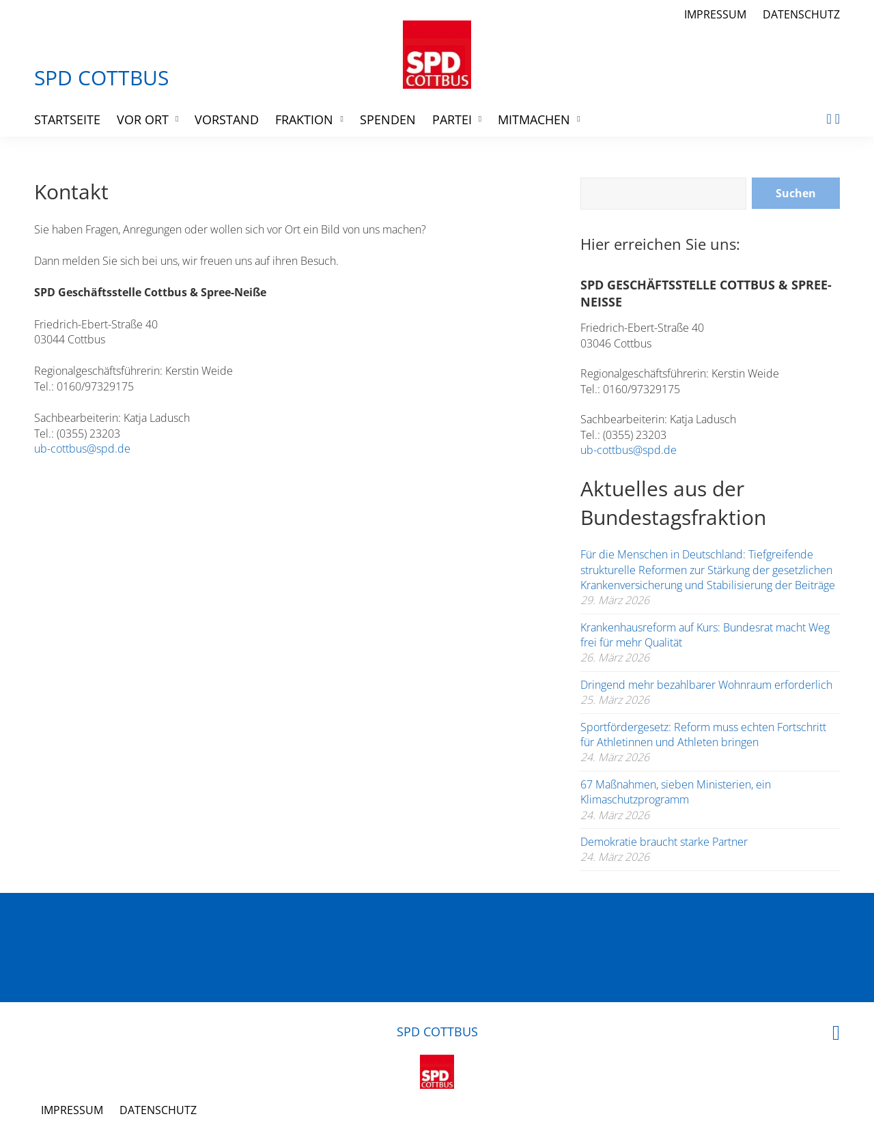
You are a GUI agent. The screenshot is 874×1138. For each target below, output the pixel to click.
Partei (452, 119)
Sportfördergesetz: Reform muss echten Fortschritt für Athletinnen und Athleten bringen (703, 735)
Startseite (67, 119)
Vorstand (227, 119)
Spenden (388, 119)
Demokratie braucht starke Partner (664, 841)
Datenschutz (801, 14)
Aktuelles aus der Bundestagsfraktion (673, 502)
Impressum (715, 14)
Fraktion (304, 119)
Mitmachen (534, 119)
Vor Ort (143, 119)
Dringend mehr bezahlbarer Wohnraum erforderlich (706, 684)
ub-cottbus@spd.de (82, 448)
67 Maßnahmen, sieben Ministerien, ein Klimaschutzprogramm (675, 792)
